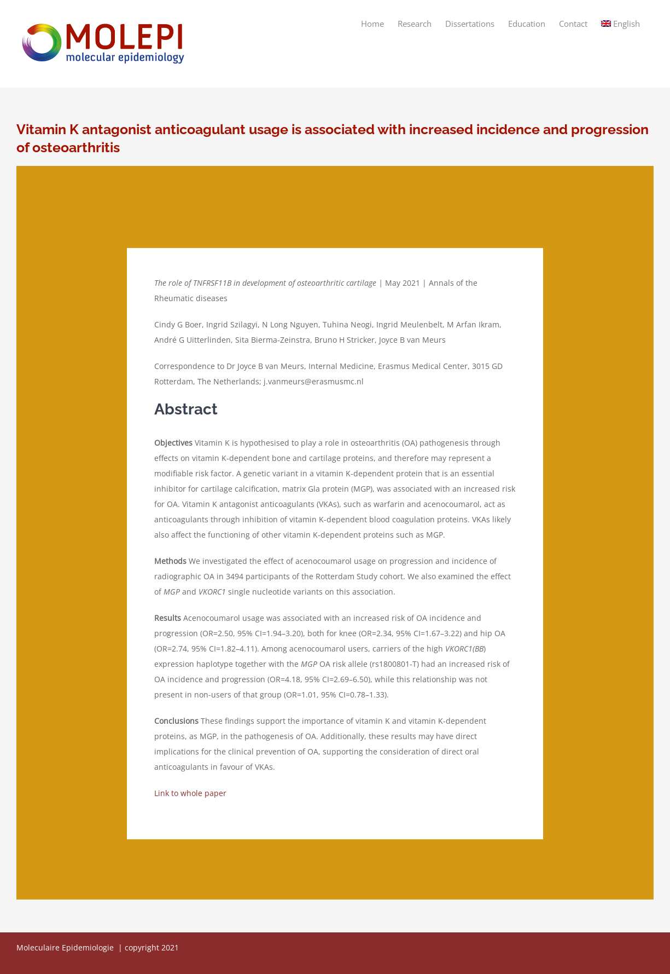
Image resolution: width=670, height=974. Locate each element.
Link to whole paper (190, 793)
